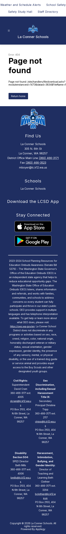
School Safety (56, 5)
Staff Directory (48, 11)
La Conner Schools (33, 188)
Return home (18, 96)
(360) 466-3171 (49, 158)
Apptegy (40, 529)
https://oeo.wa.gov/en (22, 326)
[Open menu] (9, 31)
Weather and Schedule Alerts (20, 5)
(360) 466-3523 (36, 162)
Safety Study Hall (20, 11)
